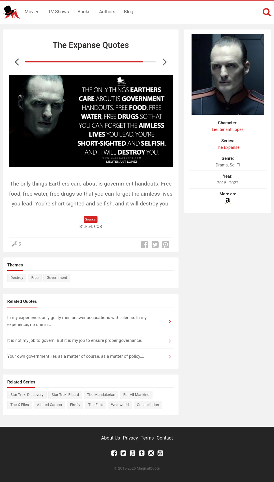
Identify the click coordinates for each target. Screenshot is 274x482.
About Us (110, 438)
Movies (32, 11)
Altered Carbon (49, 405)
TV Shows (58, 11)
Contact (165, 438)
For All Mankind (136, 394)
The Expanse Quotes (90, 45)
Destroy (16, 277)
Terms (147, 438)
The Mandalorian (101, 394)
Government (57, 277)
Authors (107, 11)
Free (34, 277)
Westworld (120, 405)
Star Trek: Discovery (26, 394)
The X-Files (19, 405)
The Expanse (228, 147)
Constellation (148, 405)
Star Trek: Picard (65, 394)
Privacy (130, 438)
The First (95, 405)
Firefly (75, 405)
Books (84, 11)
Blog (128, 11)
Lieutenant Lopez (228, 129)
